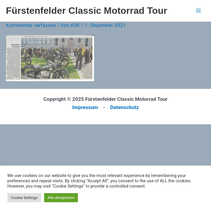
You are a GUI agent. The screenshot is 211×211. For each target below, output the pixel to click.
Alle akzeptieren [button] (61, 197)
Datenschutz (124, 107)
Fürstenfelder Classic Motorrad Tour (86, 10)
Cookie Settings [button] (24, 197)
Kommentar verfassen (31, 25)
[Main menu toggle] (198, 10)
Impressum (85, 107)
